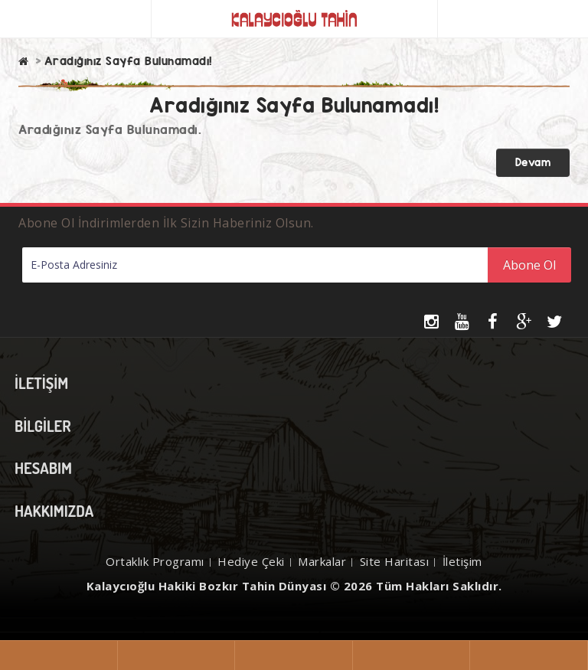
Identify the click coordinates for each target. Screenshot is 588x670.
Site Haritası (395, 561)
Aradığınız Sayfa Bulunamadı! (128, 60)
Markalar (322, 561)
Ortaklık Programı (155, 561)
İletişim (462, 561)
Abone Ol (529, 265)
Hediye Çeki (251, 561)
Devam (533, 162)
